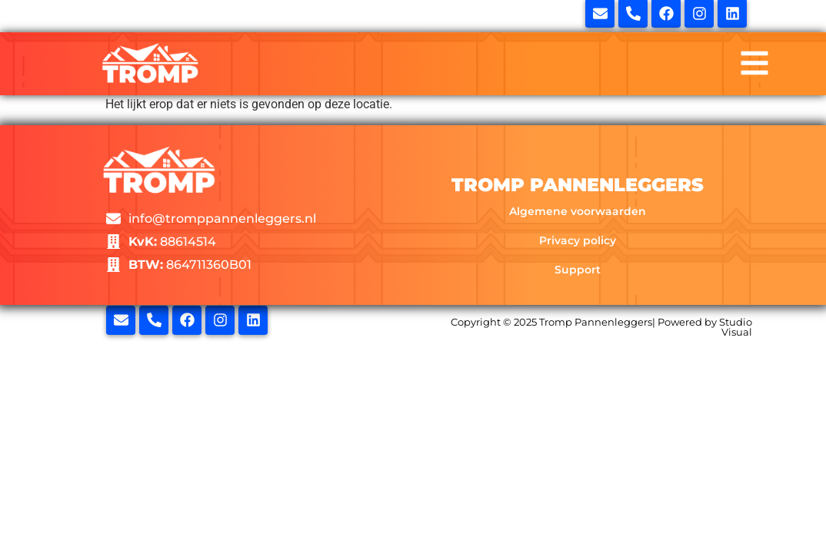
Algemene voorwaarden (577, 211)
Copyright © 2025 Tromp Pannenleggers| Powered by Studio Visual (601, 327)
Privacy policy (577, 240)
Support (578, 269)
